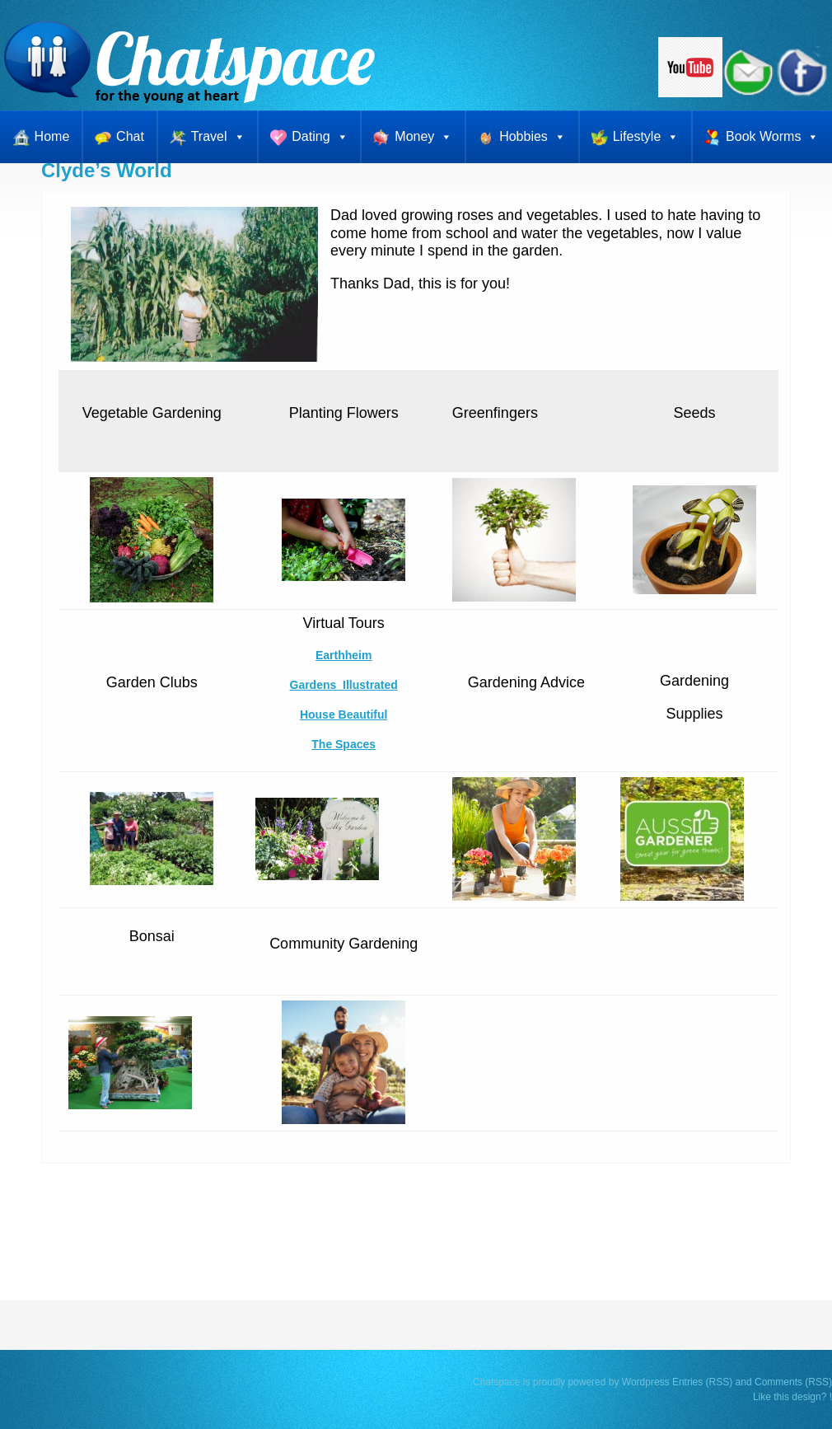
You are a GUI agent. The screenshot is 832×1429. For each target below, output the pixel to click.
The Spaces (343, 744)
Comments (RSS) (793, 1382)
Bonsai (152, 936)
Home (52, 136)
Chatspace (496, 1382)
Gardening (694, 680)
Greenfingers (495, 413)
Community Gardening (343, 943)
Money (423, 136)
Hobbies (532, 136)
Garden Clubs (152, 682)
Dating (320, 136)
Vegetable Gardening (152, 413)
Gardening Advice (526, 682)
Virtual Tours (343, 623)
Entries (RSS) (702, 1382)
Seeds (694, 413)
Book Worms (772, 136)
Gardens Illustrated (344, 684)
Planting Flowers (344, 413)
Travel (218, 136)
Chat (130, 136)
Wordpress (646, 1382)
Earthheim (344, 655)
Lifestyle (646, 136)
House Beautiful (343, 714)
